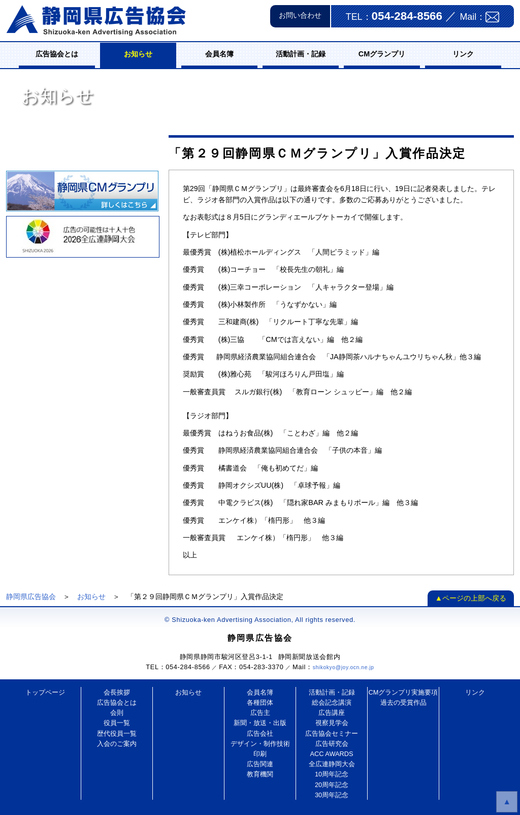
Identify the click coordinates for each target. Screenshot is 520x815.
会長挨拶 (117, 692)
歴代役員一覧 (117, 733)
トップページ (45, 692)
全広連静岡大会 (332, 764)
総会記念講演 (331, 702)
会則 (116, 712)
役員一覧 (117, 723)
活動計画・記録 (301, 54)
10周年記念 (331, 774)
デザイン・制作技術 (260, 743)
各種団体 (260, 702)
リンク (463, 54)
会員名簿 (219, 54)
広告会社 (260, 733)
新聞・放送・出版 (260, 723)
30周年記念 (331, 795)
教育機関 (260, 774)
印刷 (260, 754)
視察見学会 (331, 723)
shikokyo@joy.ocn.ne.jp (343, 667)
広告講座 (331, 712)
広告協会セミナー (331, 733)
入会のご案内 (117, 743)
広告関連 (260, 764)
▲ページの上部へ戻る (470, 598)
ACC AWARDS (331, 754)
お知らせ (138, 54)
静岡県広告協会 (31, 596)
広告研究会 (331, 743)
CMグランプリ (382, 54)
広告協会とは (57, 54)
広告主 (260, 712)
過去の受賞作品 (403, 702)
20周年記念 (331, 785)
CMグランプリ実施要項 (403, 692)
